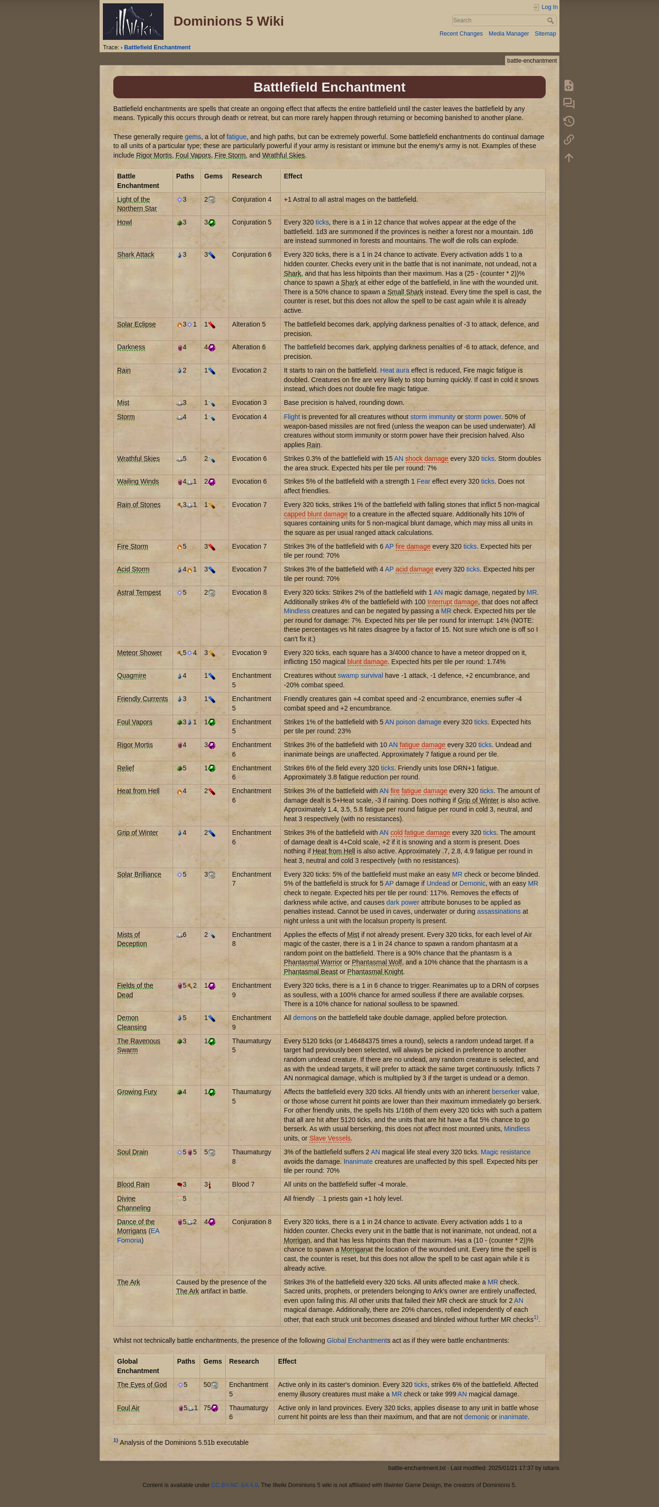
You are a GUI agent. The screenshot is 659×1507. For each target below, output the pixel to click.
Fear (423, 481)
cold (397, 832)
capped (295, 514)
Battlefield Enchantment (157, 47)
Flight (292, 417)
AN (398, 458)
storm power (483, 417)
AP (389, 546)
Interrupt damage (452, 602)
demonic (476, 1417)
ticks (322, 222)
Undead (438, 883)
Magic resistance (506, 1152)
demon (303, 1017)
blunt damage (328, 514)
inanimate (513, 1417)
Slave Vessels (329, 1138)
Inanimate (358, 1161)
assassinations (499, 911)
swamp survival (360, 675)
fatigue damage (423, 745)
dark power (402, 902)
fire (395, 791)
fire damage (412, 546)
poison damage (418, 722)
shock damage (426, 458)
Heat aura (394, 370)
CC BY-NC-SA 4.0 (234, 1485)
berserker (506, 1091)
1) (536, 1317)
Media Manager (509, 33)
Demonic (472, 883)
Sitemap (545, 33)
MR (532, 592)
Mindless (297, 611)
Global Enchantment (357, 1340)
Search (551, 20)
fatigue (237, 136)
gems (193, 136)
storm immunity (433, 417)
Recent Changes (461, 33)
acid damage (414, 569)
